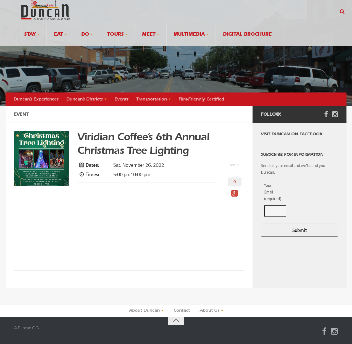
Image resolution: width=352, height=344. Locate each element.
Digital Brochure (247, 34)
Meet (148, 34)
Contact (182, 310)
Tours (115, 34)
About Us (209, 310)
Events (121, 99)
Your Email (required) (272, 192)
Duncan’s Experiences (36, 99)
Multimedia (189, 34)
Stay (30, 34)
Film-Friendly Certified (201, 99)
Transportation (151, 99)
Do (85, 34)
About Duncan (144, 310)
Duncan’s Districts (84, 99)
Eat (58, 34)
